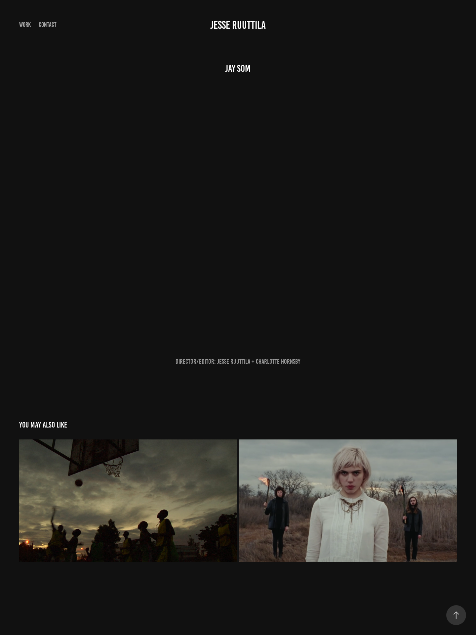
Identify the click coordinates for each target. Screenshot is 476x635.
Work (25, 24)
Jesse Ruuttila (238, 25)
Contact (48, 24)
